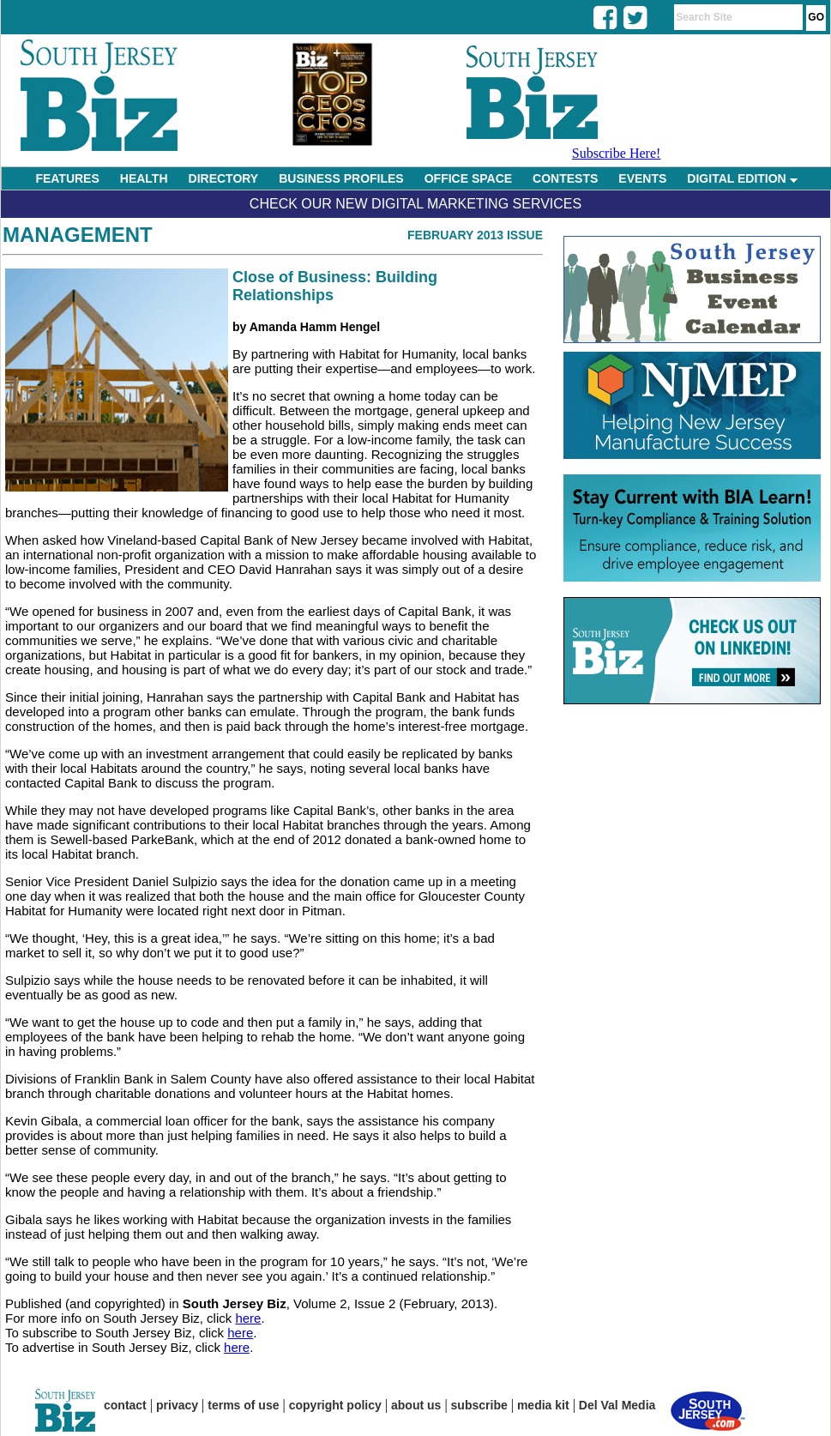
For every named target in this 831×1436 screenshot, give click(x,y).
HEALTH (144, 178)
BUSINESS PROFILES (341, 178)
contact (125, 1405)
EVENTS (642, 178)
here (248, 1318)
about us (416, 1405)
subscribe (479, 1405)
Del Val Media (617, 1405)
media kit (543, 1405)
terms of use (243, 1405)
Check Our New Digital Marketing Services (415, 203)
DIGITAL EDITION (742, 178)
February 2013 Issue (475, 235)
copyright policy (335, 1405)
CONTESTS (565, 178)
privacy (177, 1405)
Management (78, 234)
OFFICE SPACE (468, 178)
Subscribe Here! (616, 153)
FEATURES (67, 178)
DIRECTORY (224, 178)
